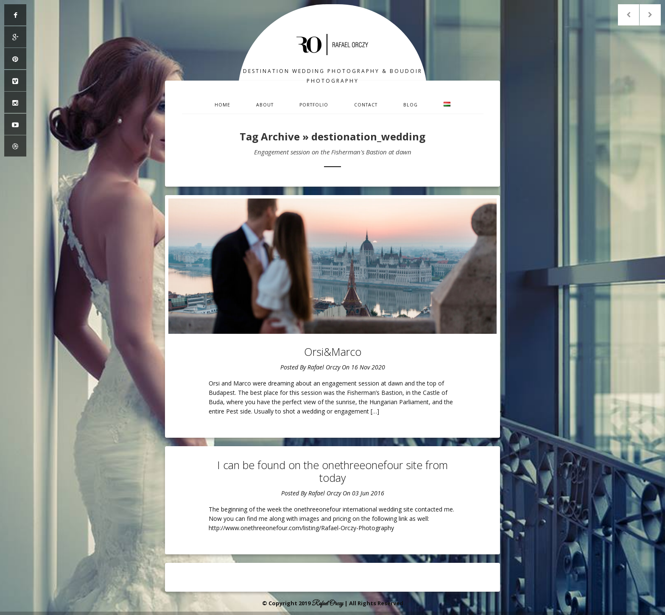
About (265, 105)
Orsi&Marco (332, 351)
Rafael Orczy (323, 367)
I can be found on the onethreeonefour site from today (332, 471)
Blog (410, 105)
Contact (365, 105)
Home (222, 105)
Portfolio (313, 105)
